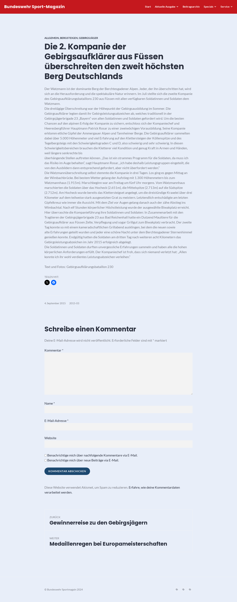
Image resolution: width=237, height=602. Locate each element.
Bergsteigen (69, 37)
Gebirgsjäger (88, 37)
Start (147, 7)
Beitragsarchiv (190, 7)
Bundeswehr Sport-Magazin (35, 8)
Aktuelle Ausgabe (164, 7)
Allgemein (51, 37)
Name (49, 403)
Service (224, 7)
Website (50, 438)
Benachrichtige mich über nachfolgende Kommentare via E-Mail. (92, 455)
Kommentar (53, 350)
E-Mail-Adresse (56, 421)
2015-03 (74, 303)
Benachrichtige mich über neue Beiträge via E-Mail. (83, 460)
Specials (207, 7)
